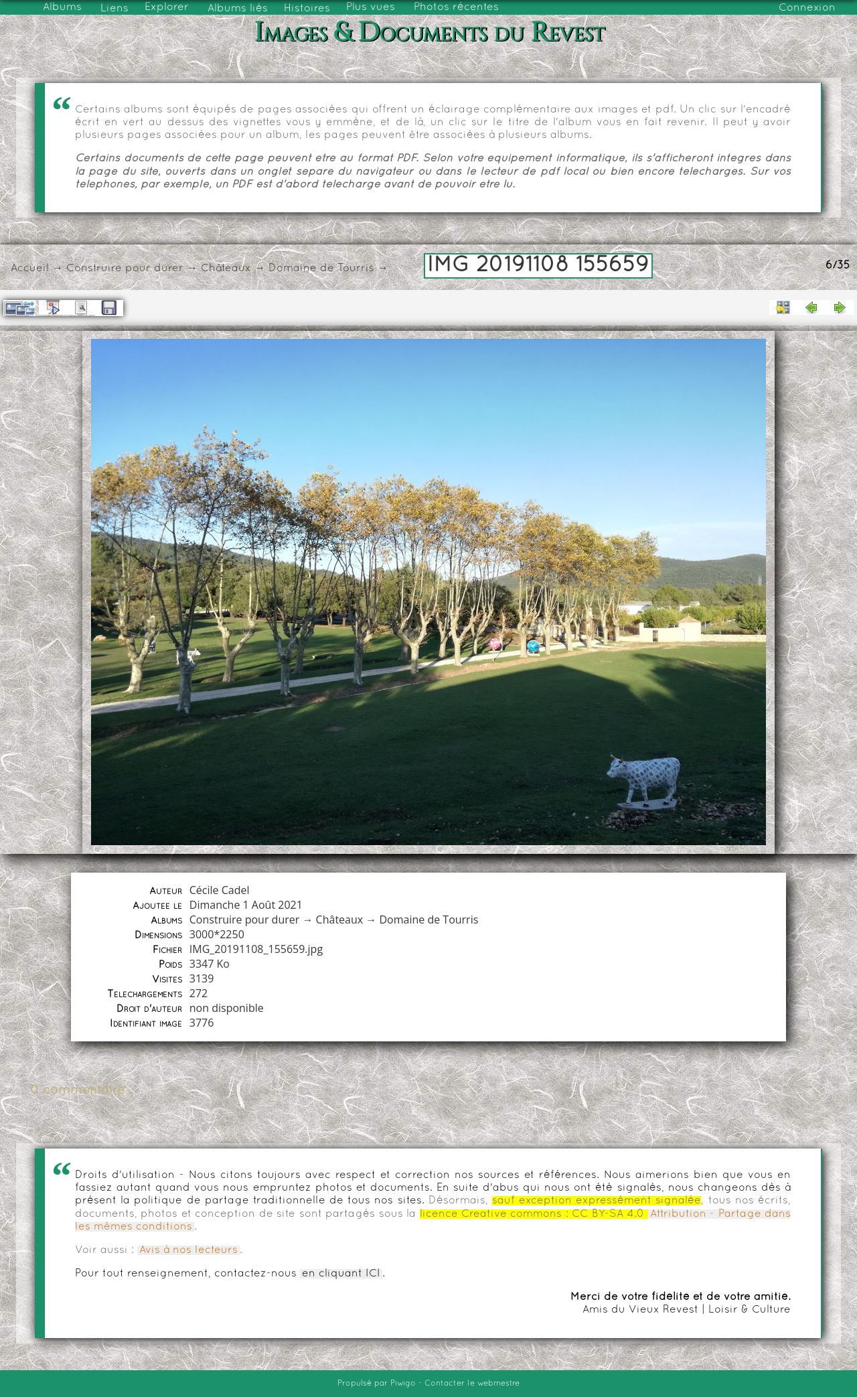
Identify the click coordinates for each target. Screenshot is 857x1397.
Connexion (807, 8)
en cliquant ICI (341, 1273)
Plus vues (370, 7)
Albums (62, 7)
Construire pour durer (124, 268)
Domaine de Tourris (321, 268)
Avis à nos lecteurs (188, 1250)
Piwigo (403, 1383)
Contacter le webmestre (472, 1383)
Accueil (30, 268)
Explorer (167, 7)
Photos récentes (456, 7)
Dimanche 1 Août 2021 (246, 904)
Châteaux (226, 268)
